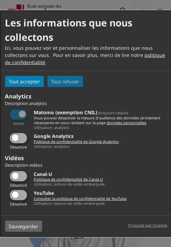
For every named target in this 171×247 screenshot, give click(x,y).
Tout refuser (65, 81)
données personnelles (126, 122)
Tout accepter (24, 81)
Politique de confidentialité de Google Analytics (76, 141)
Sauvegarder (23, 226)
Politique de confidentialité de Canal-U (68, 179)
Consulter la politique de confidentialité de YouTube (80, 198)
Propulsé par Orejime (147, 224)
